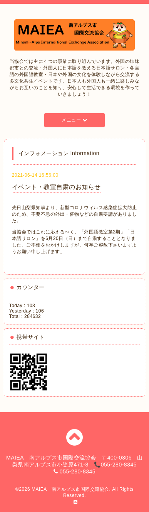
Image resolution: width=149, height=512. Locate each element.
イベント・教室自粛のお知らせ (56, 187)
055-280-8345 (77, 471)
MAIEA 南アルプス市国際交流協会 (70, 489)
